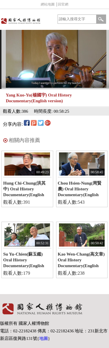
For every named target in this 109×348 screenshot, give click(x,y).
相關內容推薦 (24, 140)
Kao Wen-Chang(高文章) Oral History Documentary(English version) (81, 261)
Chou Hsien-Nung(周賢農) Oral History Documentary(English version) (79, 190)
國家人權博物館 (26, 21)
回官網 (63, 4)
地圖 (43, 338)
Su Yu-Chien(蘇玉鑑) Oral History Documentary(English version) (23, 261)
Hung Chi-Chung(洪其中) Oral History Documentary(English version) (24, 190)
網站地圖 (48, 4)
